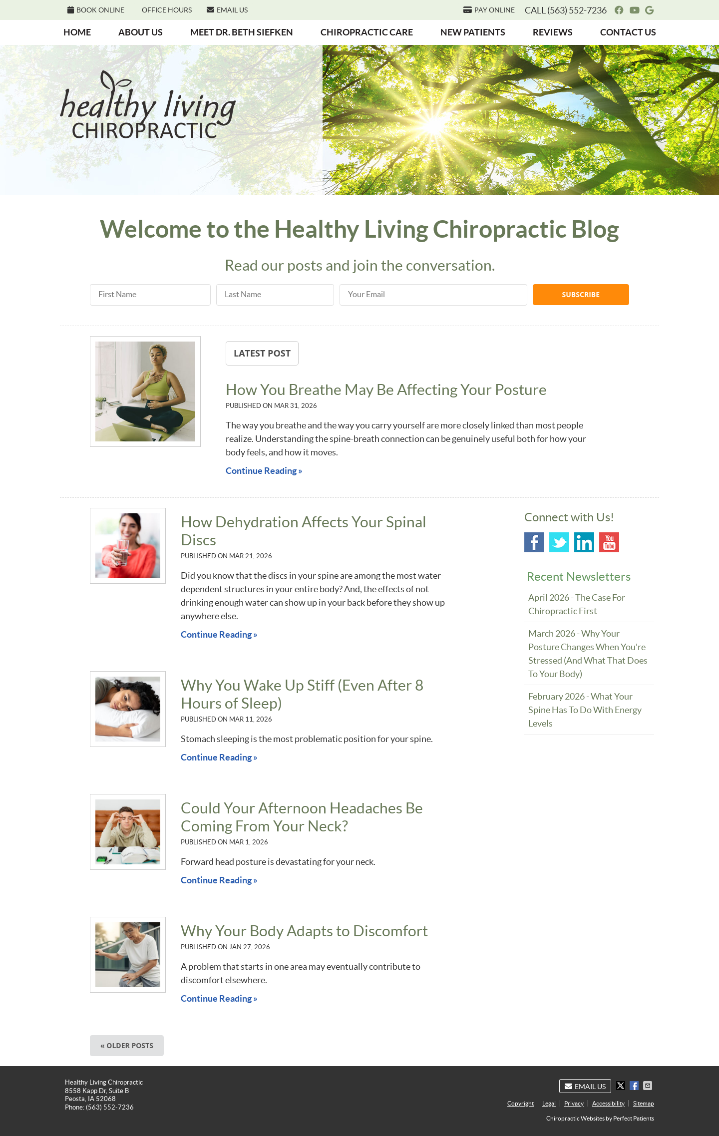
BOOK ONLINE (95, 10)
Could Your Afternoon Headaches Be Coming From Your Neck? (302, 816)
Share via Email (648, 1085)
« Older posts (126, 1045)
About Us (140, 32)
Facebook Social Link (534, 542)
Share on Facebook (635, 1085)
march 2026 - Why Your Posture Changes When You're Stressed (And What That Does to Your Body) (588, 653)
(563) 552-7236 (577, 10)
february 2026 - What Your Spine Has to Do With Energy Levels (585, 710)
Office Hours (167, 10)
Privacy (574, 1103)
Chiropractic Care (367, 32)
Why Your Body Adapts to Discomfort (304, 930)
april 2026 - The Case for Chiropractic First (576, 604)
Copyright (520, 1103)
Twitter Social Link (559, 542)
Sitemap (643, 1103)
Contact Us (628, 32)
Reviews (553, 32)
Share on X (621, 1085)
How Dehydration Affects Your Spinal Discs (303, 530)
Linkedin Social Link (584, 542)
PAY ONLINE (489, 10)
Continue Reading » (264, 470)
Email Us (227, 10)
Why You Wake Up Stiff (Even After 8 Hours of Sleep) (302, 694)
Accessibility (608, 1103)
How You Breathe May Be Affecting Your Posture (386, 389)
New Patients (472, 32)
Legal (549, 1103)
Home (77, 32)
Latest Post (262, 353)
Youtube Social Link (609, 542)
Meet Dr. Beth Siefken (241, 32)
